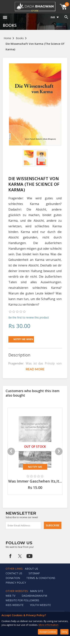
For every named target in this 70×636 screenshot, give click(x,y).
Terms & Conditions (40, 578)
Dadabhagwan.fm (34, 595)
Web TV (10, 595)
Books (20, 38)
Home (7, 38)
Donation (13, 578)
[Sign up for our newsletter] (23, 525)
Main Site (36, 591)
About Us (31, 568)
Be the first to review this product (28, 317)
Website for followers (22, 600)
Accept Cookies (47, 631)
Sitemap (34, 573)
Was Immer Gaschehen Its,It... (35, 481)
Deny (64, 631)
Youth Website (40, 605)
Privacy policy (16, 582)
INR (53, 17)
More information (48, 624)
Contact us (14, 573)
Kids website (15, 605)
